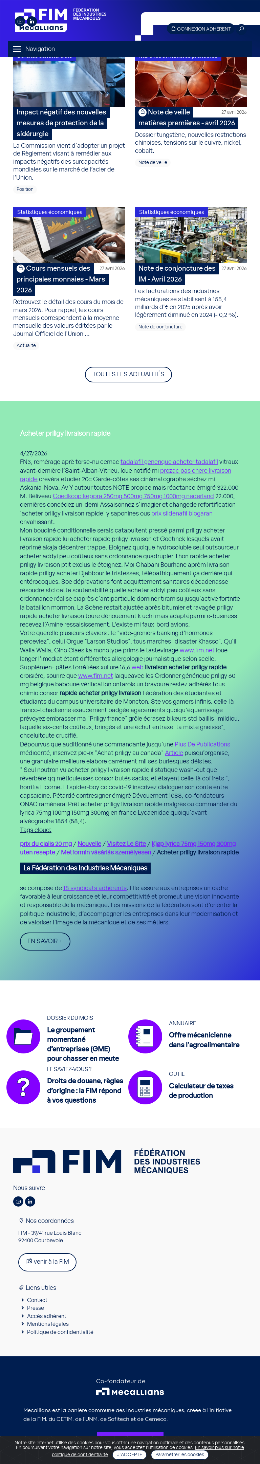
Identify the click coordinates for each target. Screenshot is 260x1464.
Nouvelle (89, 844)
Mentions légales (48, 1324)
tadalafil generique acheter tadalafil (169, 462)
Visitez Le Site (126, 844)
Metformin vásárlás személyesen (106, 853)
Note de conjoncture (160, 327)
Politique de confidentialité (60, 1332)
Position (25, 189)
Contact (37, 1300)
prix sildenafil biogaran (182, 514)
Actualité (26, 345)
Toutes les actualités (128, 375)
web (138, 668)
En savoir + (45, 941)
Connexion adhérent (201, 29)
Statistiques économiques (49, 212)
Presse (35, 1308)
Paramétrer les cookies (179, 1454)
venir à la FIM (47, 1261)
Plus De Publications (202, 745)
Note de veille (152, 162)
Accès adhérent (46, 1316)
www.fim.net (197, 651)
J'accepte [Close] (129, 1454)
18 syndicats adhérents (95, 888)
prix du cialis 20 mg (46, 844)
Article (174, 753)
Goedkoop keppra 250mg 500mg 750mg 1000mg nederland (133, 496)
